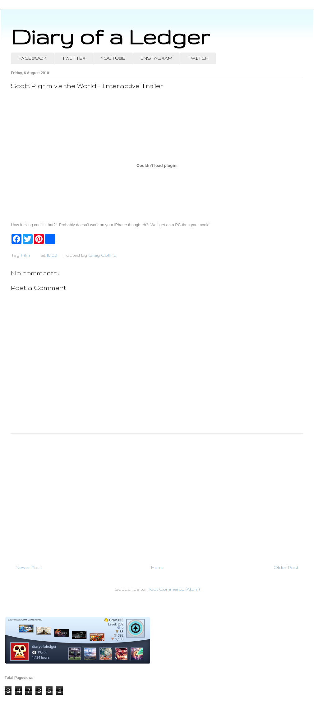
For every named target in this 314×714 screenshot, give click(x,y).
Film (25, 255)
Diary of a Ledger (110, 36)
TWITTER (73, 58)
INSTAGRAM (156, 58)
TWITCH (198, 58)
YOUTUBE (113, 58)
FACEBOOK (32, 58)
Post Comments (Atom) (173, 589)
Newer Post (29, 567)
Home (157, 567)
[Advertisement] (157, 496)
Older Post (286, 567)
